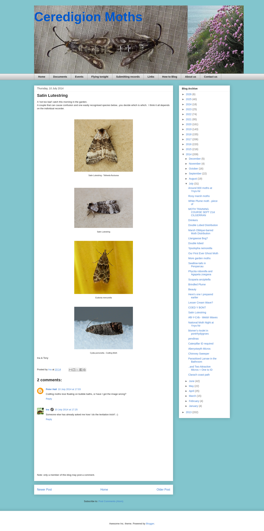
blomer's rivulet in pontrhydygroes (198, 332)
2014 (189, 154)
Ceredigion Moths (88, 17)
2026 (189, 94)
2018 (189, 134)
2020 (189, 124)
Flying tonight (99, 76)
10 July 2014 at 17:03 (69, 389)
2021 (189, 119)
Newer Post (44, 489)
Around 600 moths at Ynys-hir (200, 190)
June (192, 381)
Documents (60, 76)
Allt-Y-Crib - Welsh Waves (203, 317)
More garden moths (199, 258)
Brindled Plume (197, 284)
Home (41, 76)
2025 (189, 99)
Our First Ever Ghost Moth (203, 253)
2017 (189, 139)
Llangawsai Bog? (198, 238)
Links (151, 76)
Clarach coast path (199, 374)
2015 (189, 149)
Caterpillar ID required (200, 343)
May (191, 386)
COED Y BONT (197, 307)
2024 (189, 104)
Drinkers (193, 220)
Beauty (192, 289)
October (194, 168)
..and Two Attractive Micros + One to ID (200, 368)
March (193, 395)
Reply (49, 398)
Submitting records (128, 76)
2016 (189, 144)
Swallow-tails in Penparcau (197, 265)
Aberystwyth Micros (199, 348)
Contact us (210, 76)
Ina (47, 409)
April (192, 391)
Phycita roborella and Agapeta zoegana (200, 273)
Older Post (163, 489)
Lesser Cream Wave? (200, 302)
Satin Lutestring (197, 312)
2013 (189, 412)
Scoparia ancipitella (199, 279)
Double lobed (195, 243)
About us (190, 76)
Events (79, 76)
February (194, 401)
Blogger (150, 523)
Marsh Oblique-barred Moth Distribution (200, 232)
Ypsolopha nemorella (200, 248)
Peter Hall (51, 389)
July (191, 183)
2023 (189, 109)
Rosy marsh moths (199, 196)
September (195, 173)
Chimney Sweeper (198, 353)
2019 (189, 129)
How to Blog (169, 76)
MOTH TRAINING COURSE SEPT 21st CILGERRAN (201, 212)
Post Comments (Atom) (110, 501)
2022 (189, 114)
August (193, 178)
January (194, 406)
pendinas (193, 338)
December (195, 158)
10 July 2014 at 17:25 (66, 409)
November (195, 163)
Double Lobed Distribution (203, 225)
